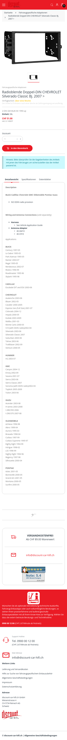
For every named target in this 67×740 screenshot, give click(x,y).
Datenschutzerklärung (12, 686)
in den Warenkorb (17, 148)
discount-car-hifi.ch (13, 735)
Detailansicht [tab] (11, 179)
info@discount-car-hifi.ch (40, 555)
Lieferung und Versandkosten (15, 669)
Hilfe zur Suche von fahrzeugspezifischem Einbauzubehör (27, 673)
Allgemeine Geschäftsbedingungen (17, 678)
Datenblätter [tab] (45, 179)
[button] (51, 5)
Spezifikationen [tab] (29, 179)
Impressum (7, 682)
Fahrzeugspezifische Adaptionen (33, 12)
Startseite (8, 12)
